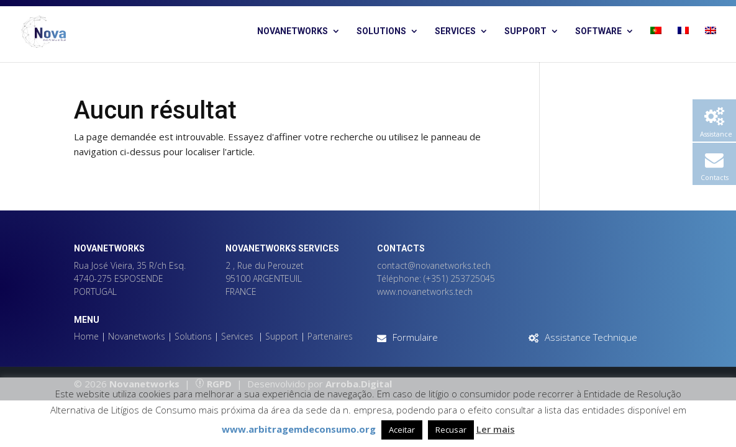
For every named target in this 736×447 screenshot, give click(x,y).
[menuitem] (655, 44)
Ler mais (495, 429)
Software (598, 31)
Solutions (381, 31)
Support (525, 31)
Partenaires (330, 336)
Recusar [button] (450, 429)
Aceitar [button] (402, 429)
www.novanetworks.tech (425, 291)
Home (86, 336)
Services (455, 31)
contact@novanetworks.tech (434, 265)
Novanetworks (292, 31)
